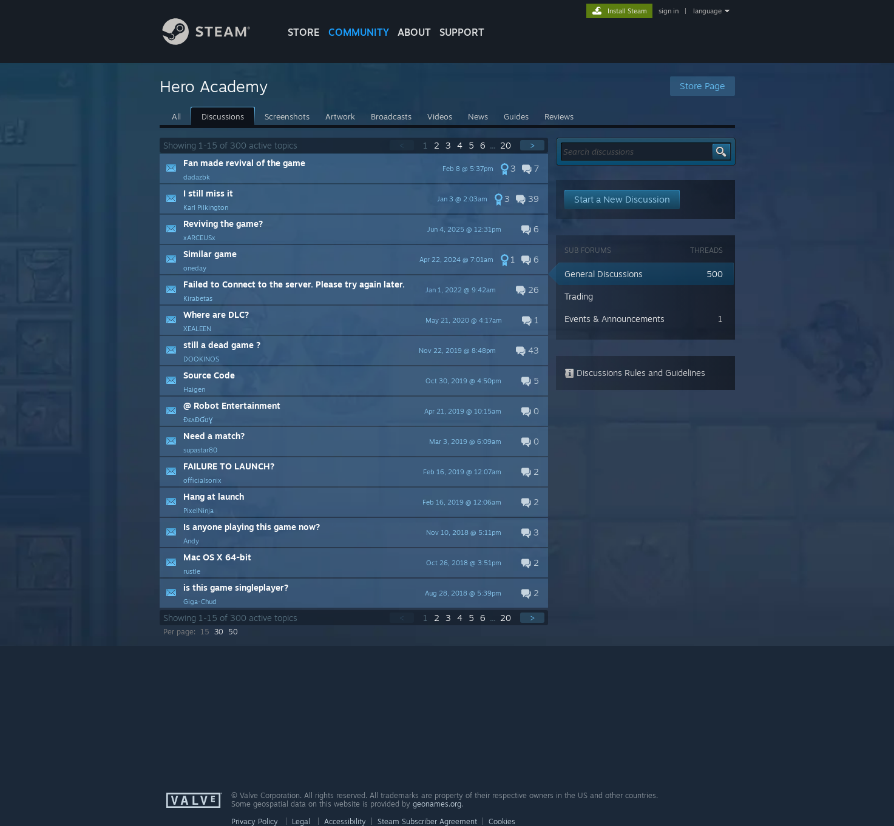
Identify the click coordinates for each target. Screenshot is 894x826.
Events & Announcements (614, 319)
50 (233, 631)
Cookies (502, 821)
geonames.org (437, 803)
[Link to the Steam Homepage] (215, 41)
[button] (354, 168)
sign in (669, 11)
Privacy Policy (254, 821)
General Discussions (603, 274)
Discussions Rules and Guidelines (634, 373)
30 (218, 631)
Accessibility (345, 821)
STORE (304, 32)
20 (506, 145)
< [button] (401, 145)
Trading (578, 296)
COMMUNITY (358, 32)
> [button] (532, 145)
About (414, 32)
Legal (301, 821)
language (707, 11)
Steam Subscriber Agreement (427, 821)
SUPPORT (461, 32)
